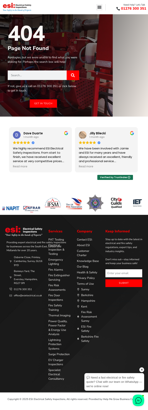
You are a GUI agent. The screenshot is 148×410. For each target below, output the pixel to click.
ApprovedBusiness (117, 293)
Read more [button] (20, 166)
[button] (99, 7)
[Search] (73, 75)
